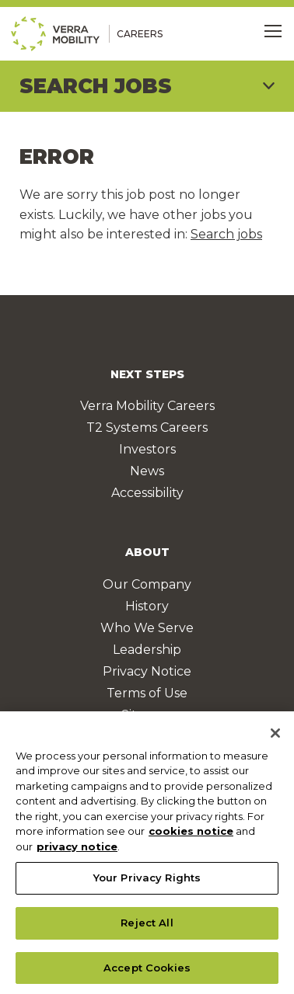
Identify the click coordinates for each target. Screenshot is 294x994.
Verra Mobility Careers (147, 405)
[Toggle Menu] (273, 31)
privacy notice (77, 850)
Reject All (147, 926)
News (147, 471)
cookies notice (191, 835)
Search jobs (226, 234)
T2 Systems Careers (147, 427)
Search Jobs (95, 86)
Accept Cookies (147, 971)
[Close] (275, 737)
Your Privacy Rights (147, 881)
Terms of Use (147, 693)
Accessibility (147, 492)
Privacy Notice (147, 671)
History (147, 606)
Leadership (147, 649)
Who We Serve (147, 627)
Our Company (147, 584)
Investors (147, 449)
